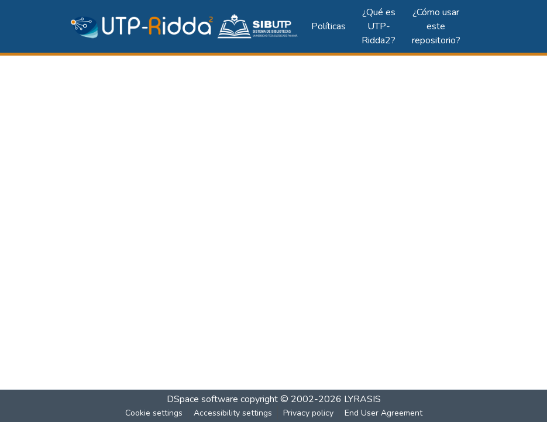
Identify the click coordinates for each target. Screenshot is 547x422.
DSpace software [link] (202, 399)
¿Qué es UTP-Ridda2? (378, 26)
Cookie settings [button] (154, 412)
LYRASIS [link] (362, 399)
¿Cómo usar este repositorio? (436, 26)
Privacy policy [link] (308, 412)
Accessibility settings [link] (233, 412)
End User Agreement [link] (383, 412)
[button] (185, 26)
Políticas (328, 26)
